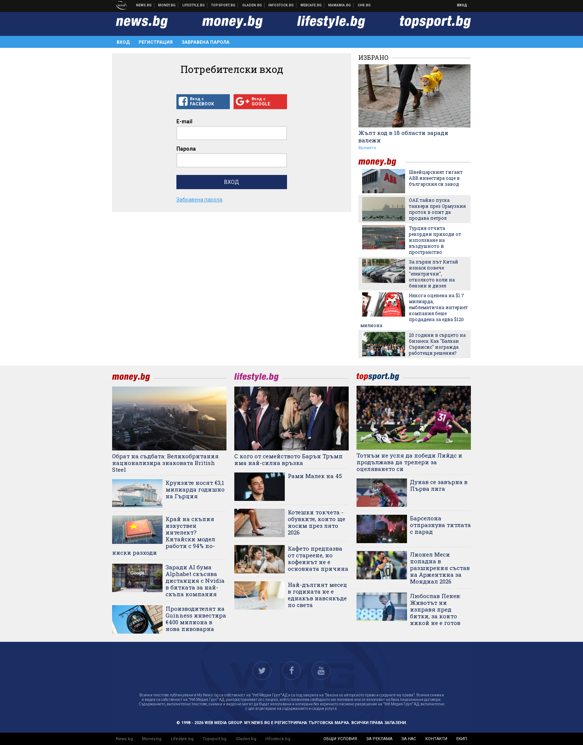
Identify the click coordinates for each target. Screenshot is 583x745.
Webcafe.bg (311, 5)
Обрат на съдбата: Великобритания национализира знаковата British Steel (165, 462)
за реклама (379, 738)
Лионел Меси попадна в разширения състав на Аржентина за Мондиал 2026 (440, 568)
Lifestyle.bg (182, 738)
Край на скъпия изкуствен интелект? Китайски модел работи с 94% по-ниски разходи (163, 535)
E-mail (184, 121)
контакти (436, 738)
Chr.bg (364, 5)
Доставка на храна (252, 5)
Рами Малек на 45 (315, 475)
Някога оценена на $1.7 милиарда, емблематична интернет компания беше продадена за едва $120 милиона (414, 310)
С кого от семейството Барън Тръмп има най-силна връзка (288, 459)
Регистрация (156, 42)
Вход (462, 5)
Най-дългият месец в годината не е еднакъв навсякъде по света (317, 594)
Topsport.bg (214, 738)
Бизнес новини (167, 5)
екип (461, 738)
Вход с (203, 101)
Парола (186, 149)
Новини (144, 5)
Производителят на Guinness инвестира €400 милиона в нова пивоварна (196, 618)
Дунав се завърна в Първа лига (439, 485)
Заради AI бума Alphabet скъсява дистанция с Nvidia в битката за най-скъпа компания (195, 580)
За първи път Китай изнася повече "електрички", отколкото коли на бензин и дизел (433, 274)
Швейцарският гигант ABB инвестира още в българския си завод (436, 178)
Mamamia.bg (340, 5)
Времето (367, 147)
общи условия (340, 738)
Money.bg (151, 738)
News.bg (124, 738)
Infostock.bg (277, 738)
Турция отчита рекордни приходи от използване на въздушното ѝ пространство (435, 240)
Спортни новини (223, 5)
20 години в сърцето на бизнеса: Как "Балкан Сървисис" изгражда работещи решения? (437, 344)
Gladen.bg (246, 738)
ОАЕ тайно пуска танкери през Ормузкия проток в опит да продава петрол (437, 209)
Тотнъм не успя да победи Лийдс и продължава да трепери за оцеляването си (409, 462)
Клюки (193, 5)
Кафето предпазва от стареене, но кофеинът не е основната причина (318, 558)
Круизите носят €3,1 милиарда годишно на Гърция (195, 489)
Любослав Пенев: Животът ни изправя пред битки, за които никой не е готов (435, 609)
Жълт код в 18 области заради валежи (403, 136)
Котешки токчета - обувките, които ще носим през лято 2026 (316, 522)
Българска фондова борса (281, 5)
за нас (408, 738)
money (381, 162)
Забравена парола (205, 42)
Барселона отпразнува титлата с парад (440, 525)
